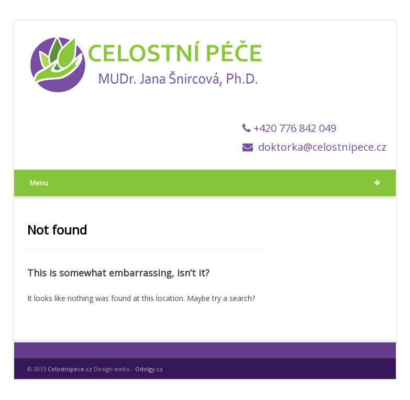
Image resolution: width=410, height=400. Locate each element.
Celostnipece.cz (70, 369)
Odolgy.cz (149, 369)
